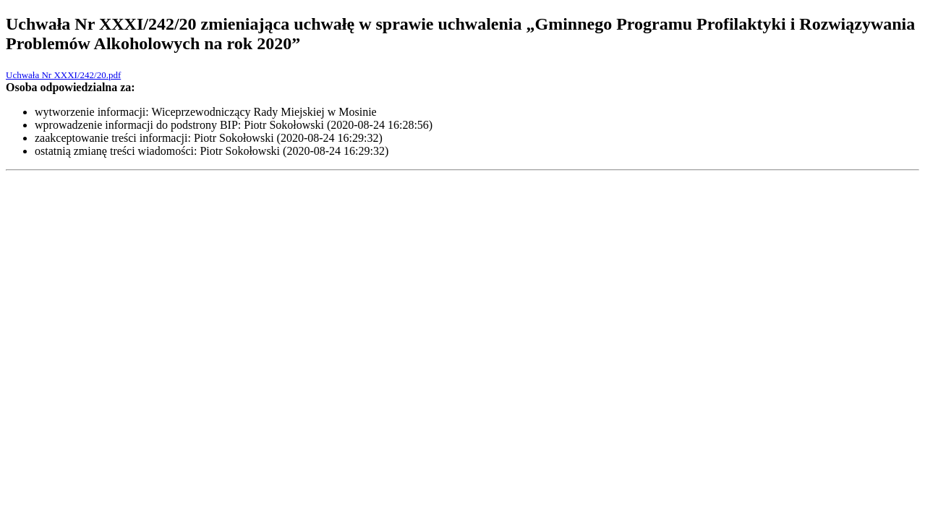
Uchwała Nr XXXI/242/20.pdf (63, 74)
